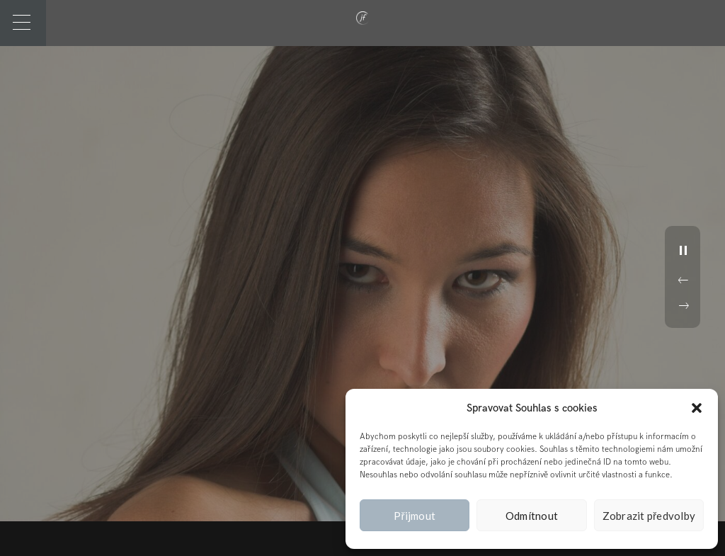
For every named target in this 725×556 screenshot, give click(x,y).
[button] (697, 408)
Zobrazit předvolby (649, 515)
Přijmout (414, 515)
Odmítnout (532, 515)
